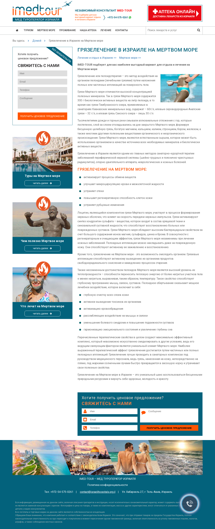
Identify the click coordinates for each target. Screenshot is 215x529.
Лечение (105, 30)
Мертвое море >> (130, 57)
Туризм (28, 30)
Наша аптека (88, 30)
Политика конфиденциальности (107, 485)
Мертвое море (46, 30)
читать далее (40, 183)
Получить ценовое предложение (169, 428)
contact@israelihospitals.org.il (97, 491)
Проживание (67, 30)
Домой (36, 40)
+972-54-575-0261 (117, 17)
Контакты (121, 30)
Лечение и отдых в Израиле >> (97, 57)
